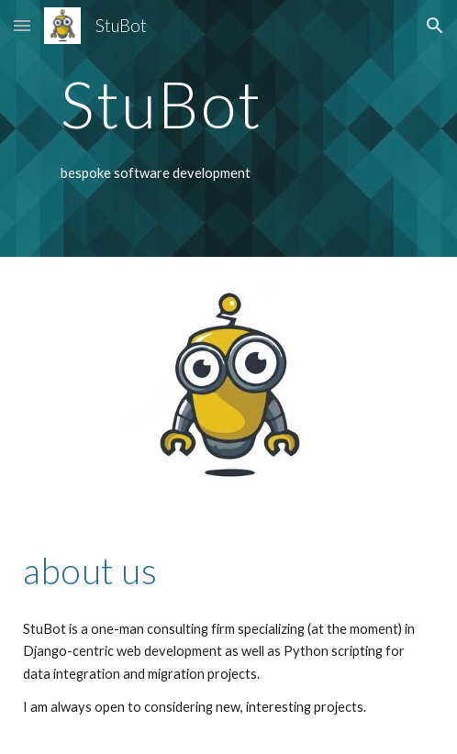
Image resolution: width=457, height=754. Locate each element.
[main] (228, 104)
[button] (22, 25)
